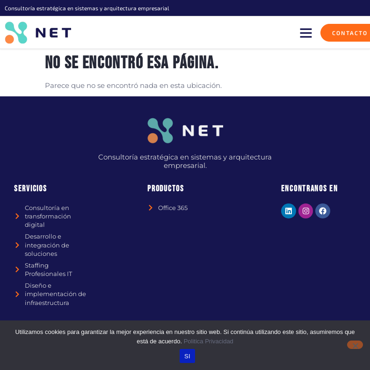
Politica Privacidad (208, 341)
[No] (355, 345)
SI (187, 356)
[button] (306, 33)
